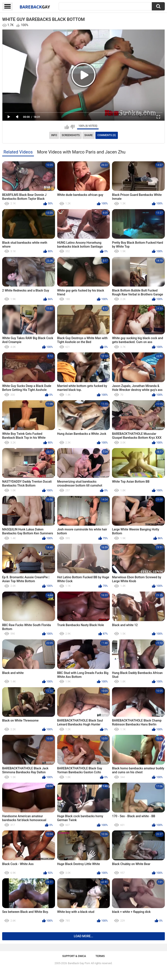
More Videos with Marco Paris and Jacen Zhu (81, 152)
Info (54, 135)
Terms (100, 956)
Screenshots (71, 135)
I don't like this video (72, 127)
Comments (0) (106, 135)
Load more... (83, 936)
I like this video (67, 127)
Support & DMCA (74, 956)
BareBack (35, 7)
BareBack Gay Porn (79, 963)
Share (88, 135)
